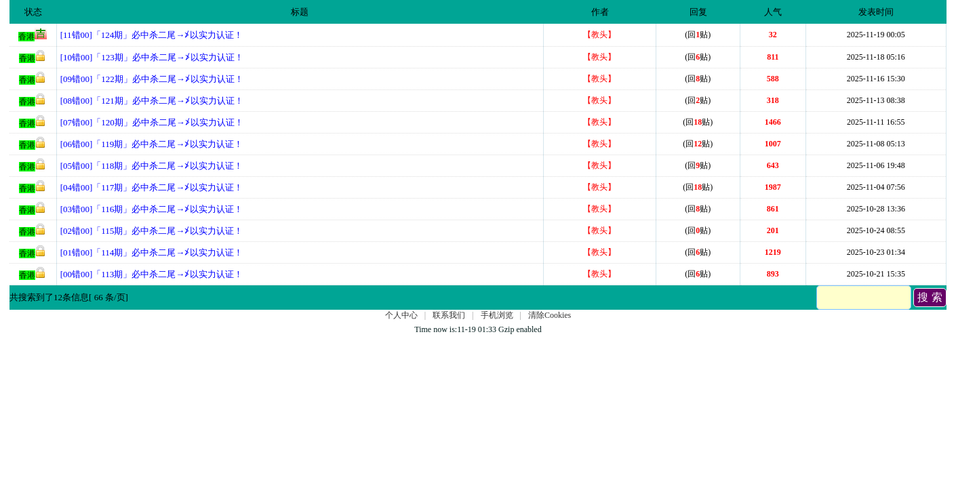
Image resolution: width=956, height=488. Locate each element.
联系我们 (449, 315)
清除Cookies (549, 315)
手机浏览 (497, 315)
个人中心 (401, 315)
